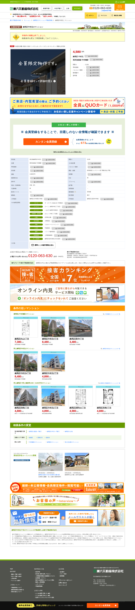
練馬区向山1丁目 (22, 339)
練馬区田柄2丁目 (22, 408)
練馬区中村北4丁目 (50, 339)
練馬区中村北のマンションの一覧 (111, 348)
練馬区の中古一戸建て (53, 431)
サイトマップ (63, 585)
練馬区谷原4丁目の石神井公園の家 (49, 475)
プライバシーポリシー (65, 580)
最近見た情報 (118, 15)
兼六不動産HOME (15, 20)
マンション (27, 20)
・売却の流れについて (16, 591)
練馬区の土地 (69, 431)
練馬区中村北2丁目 (50, 373)
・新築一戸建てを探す (16, 574)
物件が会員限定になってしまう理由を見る (67, 152)
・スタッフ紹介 (63, 573)
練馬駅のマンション (52, 442)
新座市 (48, 437)
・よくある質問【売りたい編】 (42, 595)
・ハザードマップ (39, 584)
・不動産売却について (16, 587)
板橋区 (31, 437)
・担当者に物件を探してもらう (42, 573)
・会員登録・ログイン (40, 578)
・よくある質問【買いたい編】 (42, 593)
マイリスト (104, 15)
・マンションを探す (15, 580)
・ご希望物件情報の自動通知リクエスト (44, 576)
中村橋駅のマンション (35, 442)
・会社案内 (61, 571)
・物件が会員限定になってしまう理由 (44, 580)
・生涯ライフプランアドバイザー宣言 (44, 597)
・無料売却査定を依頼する (17, 589)
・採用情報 (61, 576)
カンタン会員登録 (46, 141)
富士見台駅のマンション (72, 442)
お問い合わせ (63, 583)
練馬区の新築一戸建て (35, 431)
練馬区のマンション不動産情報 (43, 20)
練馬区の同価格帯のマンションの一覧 (110, 383)
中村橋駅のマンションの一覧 (112, 314)
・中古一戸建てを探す (16, 576)
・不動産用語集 (38, 586)
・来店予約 (37, 571)
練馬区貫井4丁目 (77, 339)
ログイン (91, 15)
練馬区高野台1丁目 (78, 408)
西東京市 (40, 437)
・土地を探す (13, 578)
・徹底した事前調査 (39, 582)
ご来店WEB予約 (106, 10)
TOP (11, 569)
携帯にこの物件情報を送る (44, 245)
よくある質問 (121, 2)
